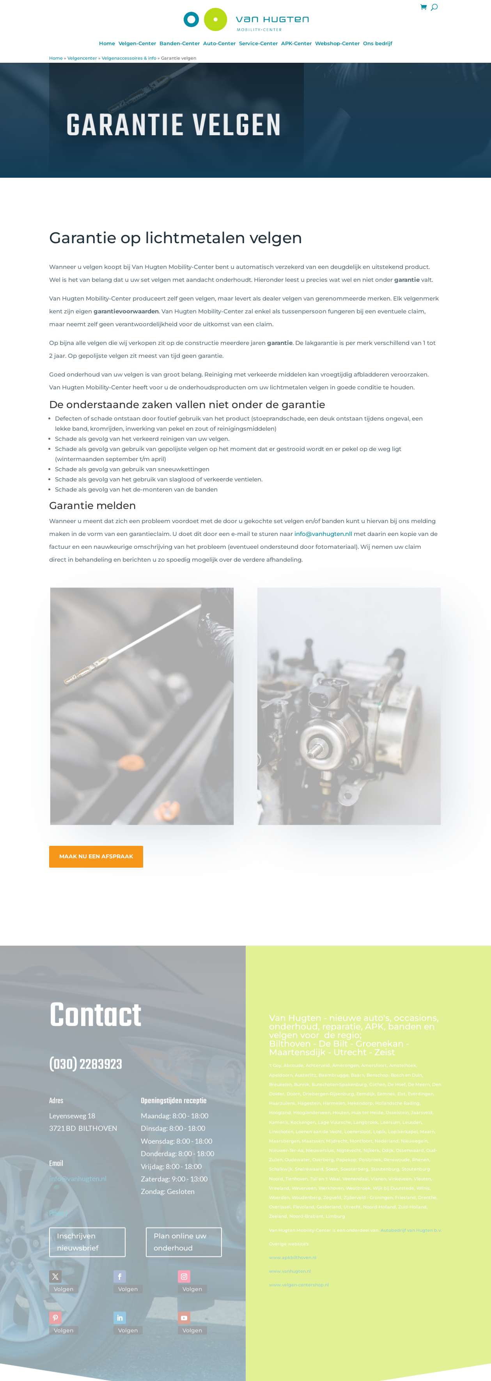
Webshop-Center (337, 43)
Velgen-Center (137, 43)
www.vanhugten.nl (290, 1281)
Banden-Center (180, 43)
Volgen (64, 1299)
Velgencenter (82, 58)
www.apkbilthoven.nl (292, 1268)
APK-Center (296, 43)
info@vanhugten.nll (323, 534)
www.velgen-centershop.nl (299, 1295)
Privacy (58, 1224)
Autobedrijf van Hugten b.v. (411, 1240)
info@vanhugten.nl (78, 1188)
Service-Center (258, 43)
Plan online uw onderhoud (180, 1252)
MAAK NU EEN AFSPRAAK (96, 856)
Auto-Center (219, 43)
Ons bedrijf (377, 43)
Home (107, 43)
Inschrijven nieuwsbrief (77, 1252)
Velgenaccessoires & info (129, 58)
